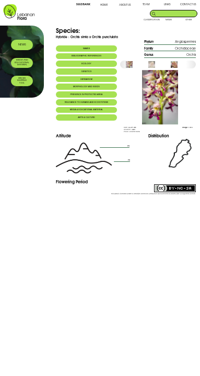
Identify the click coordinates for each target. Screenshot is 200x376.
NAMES (86, 49)
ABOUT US (125, 4)
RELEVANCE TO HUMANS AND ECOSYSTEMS (86, 102)
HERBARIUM (86, 79)
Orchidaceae (185, 48)
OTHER (188, 19)
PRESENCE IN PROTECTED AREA (86, 94)
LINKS (167, 4)
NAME (169, 19)
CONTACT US (188, 4)
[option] (136, 64)
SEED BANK (83, 4)
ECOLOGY (86, 64)
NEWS (22, 44)
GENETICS (86, 71)
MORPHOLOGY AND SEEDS (86, 87)
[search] (177, 13)
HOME (104, 4)
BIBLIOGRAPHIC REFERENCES (86, 56)
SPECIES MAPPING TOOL (22, 80)
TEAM (146, 4)
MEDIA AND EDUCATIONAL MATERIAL (22, 62)
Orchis (191, 54)
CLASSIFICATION (152, 19)
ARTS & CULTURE (86, 117)
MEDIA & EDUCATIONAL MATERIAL (86, 110)
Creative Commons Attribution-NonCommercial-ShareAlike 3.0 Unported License (164, 194)
